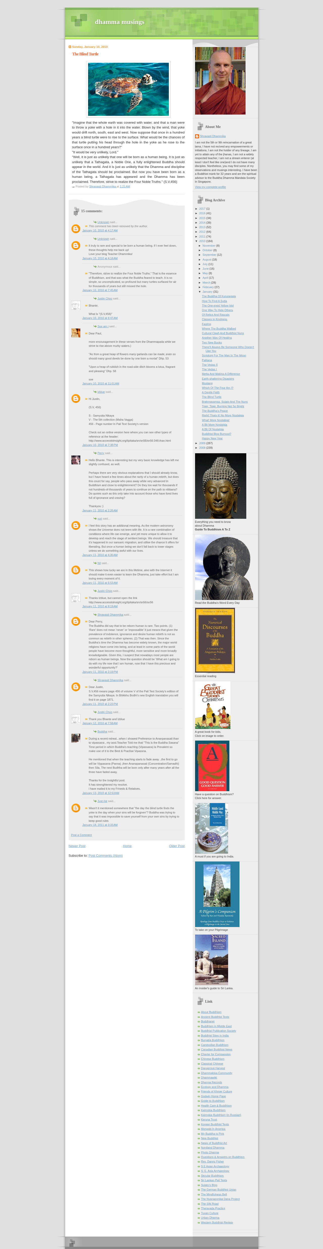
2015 (202, 218)
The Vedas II (210, 364)
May (206, 273)
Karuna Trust (209, 1119)
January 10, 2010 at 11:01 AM (101, 383)
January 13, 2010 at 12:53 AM (101, 792)
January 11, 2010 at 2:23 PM (100, 703)
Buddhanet (207, 1021)
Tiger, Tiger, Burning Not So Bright (223, 406)
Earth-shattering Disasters (218, 378)
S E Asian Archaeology (215, 1166)
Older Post (176, 846)
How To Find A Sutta (214, 301)
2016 (202, 213)
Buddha (102, 731)
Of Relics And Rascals (215, 314)
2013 (202, 227)
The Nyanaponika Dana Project (220, 1198)
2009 (202, 443)
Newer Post (77, 846)
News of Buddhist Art (214, 1143)
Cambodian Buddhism (215, 1044)
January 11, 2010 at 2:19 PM (100, 671)
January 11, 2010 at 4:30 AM (100, 554)
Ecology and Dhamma (215, 1086)
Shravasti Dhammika (110, 614)
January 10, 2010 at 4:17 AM (100, 230)
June (206, 268)
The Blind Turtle (211, 396)
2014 (202, 222)
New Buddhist (209, 1138)
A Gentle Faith (211, 392)
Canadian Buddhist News (216, 1049)
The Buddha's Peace (215, 410)
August (207, 259)
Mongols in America (213, 1128)
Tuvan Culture (210, 1213)
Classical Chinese (212, 1063)
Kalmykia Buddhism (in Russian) (221, 1114)
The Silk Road (210, 1203)
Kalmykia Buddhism (213, 1110)
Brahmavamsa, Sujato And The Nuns (225, 401)
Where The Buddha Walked (219, 328)
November (209, 245)
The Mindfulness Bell (214, 1194)
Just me (102, 801)
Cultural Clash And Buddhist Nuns (223, 333)
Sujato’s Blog (209, 1185)
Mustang (207, 383)
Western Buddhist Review (217, 1222)
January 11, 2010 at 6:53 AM (100, 582)
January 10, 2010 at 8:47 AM (100, 317)
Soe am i (103, 326)
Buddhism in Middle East (216, 1026)
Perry (101, 453)
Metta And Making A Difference (221, 373)
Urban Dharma (210, 1217)
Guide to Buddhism (213, 1100)
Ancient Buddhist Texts (215, 1016)
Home (127, 846)
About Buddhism (211, 1012)
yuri (100, 518)
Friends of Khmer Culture (216, 1091)
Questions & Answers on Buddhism (223, 1156)
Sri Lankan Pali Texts (214, 1180)
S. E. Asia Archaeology (215, 1170)
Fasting (206, 324)
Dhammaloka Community (216, 1072)
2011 (202, 236)
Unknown (103, 222)
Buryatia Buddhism (213, 1040)
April (206, 277)
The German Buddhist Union (218, 1189)
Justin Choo (105, 298)
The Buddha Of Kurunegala (219, 296)
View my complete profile (210, 186)
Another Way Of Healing (217, 337)
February (208, 287)
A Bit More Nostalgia (214, 424)
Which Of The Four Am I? (217, 387)
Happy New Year (212, 438)
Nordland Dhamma (213, 1147)
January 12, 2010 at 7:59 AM (100, 723)
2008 (202, 447)
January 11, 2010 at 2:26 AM (100, 510)
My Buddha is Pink (212, 1133)
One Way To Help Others (217, 310)
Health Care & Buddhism (216, 1105)
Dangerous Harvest (213, 1068)
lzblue (101, 391)
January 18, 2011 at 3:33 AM (100, 824)
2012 (202, 231)
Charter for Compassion (216, 1054)
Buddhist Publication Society (218, 1030)
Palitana (207, 360)
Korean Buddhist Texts (215, 1124)
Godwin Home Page (213, 1096)
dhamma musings (120, 22)
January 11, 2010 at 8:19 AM (100, 606)
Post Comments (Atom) (106, 855)
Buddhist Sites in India (215, 1035)
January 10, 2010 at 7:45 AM (100, 290)
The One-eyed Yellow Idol (218, 305)
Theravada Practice (213, 1208)
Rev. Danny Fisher (212, 1161)
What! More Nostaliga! (215, 420)
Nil (99, 563)
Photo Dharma (210, 1152)
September (210, 254)
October (208, 250)
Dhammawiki (209, 1077)
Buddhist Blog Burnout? (216, 433)
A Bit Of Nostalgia (213, 429)
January (208, 291)
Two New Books (212, 342)
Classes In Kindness (214, 319)
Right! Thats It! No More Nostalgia (223, 415)
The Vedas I (209, 369)
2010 (202, 241)
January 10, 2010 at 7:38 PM (100, 444)
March (207, 282)
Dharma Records (211, 1082)
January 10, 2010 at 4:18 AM (100, 258)
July (205, 264)
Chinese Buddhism (213, 1058)
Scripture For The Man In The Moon (224, 355)
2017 (202, 208)
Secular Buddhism (212, 1175)
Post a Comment (81, 834)
